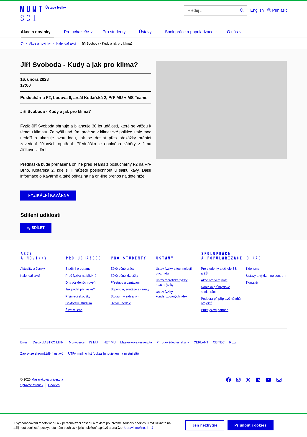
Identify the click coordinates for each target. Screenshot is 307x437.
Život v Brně (73, 310)
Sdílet (36, 228)
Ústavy (165, 258)
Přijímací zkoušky (77, 296)
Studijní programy (77, 268)
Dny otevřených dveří (80, 282)
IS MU (93, 342)
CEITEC (219, 342)
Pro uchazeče (83, 258)
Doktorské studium (78, 303)
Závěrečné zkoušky (124, 275)
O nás (253, 258)
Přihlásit (277, 10)
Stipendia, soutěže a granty (130, 289)
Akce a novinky (33, 256)
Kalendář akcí (30, 275)
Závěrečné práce (123, 268)
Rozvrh (234, 342)
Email (24, 342)
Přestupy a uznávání (125, 282)
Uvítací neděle (121, 303)
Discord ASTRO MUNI (48, 342)
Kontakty (252, 282)
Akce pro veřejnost (214, 280)
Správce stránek (31, 385)
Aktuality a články (32, 268)
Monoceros (76, 342)
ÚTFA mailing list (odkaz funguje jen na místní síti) (103, 353)
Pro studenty (128, 258)
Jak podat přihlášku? (80, 289)
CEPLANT (201, 342)
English (257, 10)
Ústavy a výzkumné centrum (266, 275)
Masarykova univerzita (136, 342)
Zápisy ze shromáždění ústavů (42, 353)
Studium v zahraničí (125, 296)
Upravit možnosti (141, 427)
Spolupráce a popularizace (221, 256)
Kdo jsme (252, 268)
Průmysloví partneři (214, 310)
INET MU (109, 342)
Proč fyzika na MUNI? (80, 275)
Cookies (54, 385)
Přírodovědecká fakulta (172, 342)
